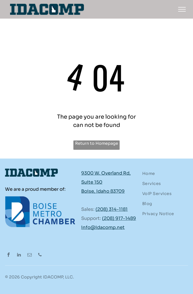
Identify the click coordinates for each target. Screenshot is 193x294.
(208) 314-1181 (111, 209)
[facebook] (8, 255)
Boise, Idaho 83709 (103, 191)
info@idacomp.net (103, 227)
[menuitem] (163, 174)
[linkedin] (19, 255)
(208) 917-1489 (119, 218)
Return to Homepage (96, 143)
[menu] (181, 9)
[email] (29, 255)
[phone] (40, 255)
